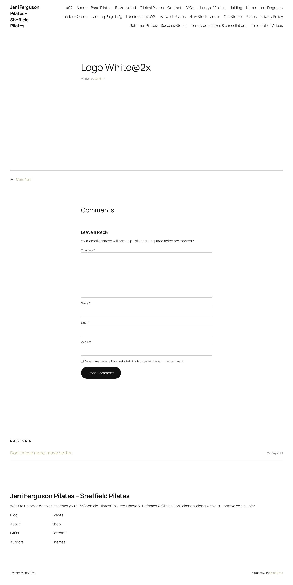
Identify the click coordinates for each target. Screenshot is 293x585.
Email (85, 322)
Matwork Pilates (172, 16)
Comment (88, 250)
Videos (277, 25)
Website (86, 342)
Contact (174, 7)
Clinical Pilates (152, 7)
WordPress (276, 573)
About (82, 7)
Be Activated (125, 7)
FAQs (189, 7)
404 (69, 7)
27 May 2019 (275, 453)
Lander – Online (75, 16)
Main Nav (23, 179)
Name (85, 303)
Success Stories (174, 25)
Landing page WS (140, 16)
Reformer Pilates (143, 25)
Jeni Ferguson (271, 7)
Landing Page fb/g (106, 16)
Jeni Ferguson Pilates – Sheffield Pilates (24, 16)
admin (98, 78)
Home (251, 7)
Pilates (251, 16)
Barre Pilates (101, 7)
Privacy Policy (271, 16)
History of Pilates (211, 7)
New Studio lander (204, 16)
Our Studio (233, 16)
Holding (235, 7)
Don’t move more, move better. (41, 452)
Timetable (259, 25)
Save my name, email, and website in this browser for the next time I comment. (134, 361)
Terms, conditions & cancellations (219, 25)
